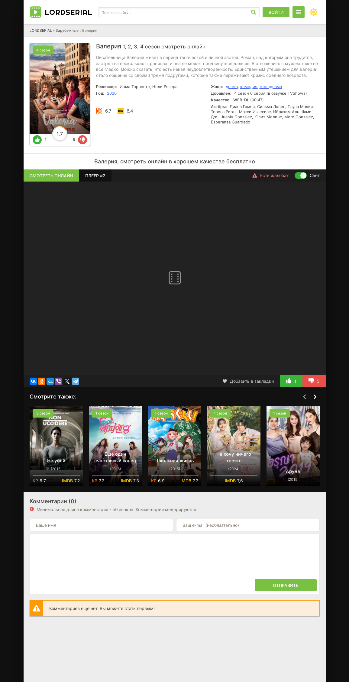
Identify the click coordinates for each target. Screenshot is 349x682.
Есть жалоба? (270, 175)
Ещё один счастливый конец (115, 457)
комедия (248, 86)
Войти (276, 12)
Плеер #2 (95, 175)
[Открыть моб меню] (298, 12)
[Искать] (253, 12)
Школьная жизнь (174, 461)
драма (232, 86)
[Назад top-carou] (304, 397)
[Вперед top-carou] (315, 397)
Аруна (293, 471)
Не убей (56, 461)
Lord (68, 12)
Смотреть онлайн (51, 175)
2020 (112, 93)
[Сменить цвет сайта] (314, 12)
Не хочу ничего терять (233, 457)
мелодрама (271, 86)
